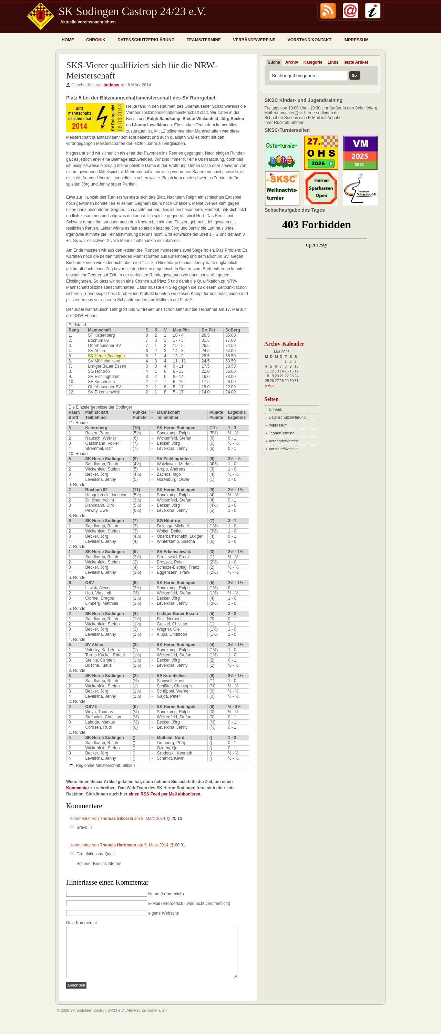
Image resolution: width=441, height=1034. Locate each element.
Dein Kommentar (81, 922)
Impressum (356, 40)
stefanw (111, 85)
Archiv (291, 62)
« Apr (269, 385)
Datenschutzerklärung (146, 40)
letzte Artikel (355, 62)
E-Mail (154, 903)
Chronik (95, 40)
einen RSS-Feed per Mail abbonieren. (165, 794)
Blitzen (128, 765)
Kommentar (77, 787)
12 (272, 371)
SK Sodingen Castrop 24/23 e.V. (132, 11)
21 (282, 376)
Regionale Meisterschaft (98, 765)
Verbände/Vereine (254, 40)
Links (333, 62)
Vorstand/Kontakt (309, 40)
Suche (274, 62)
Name (153, 893)
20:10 (177, 818)
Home (68, 40)
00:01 (180, 845)
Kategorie (312, 62)
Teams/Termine (204, 40)
